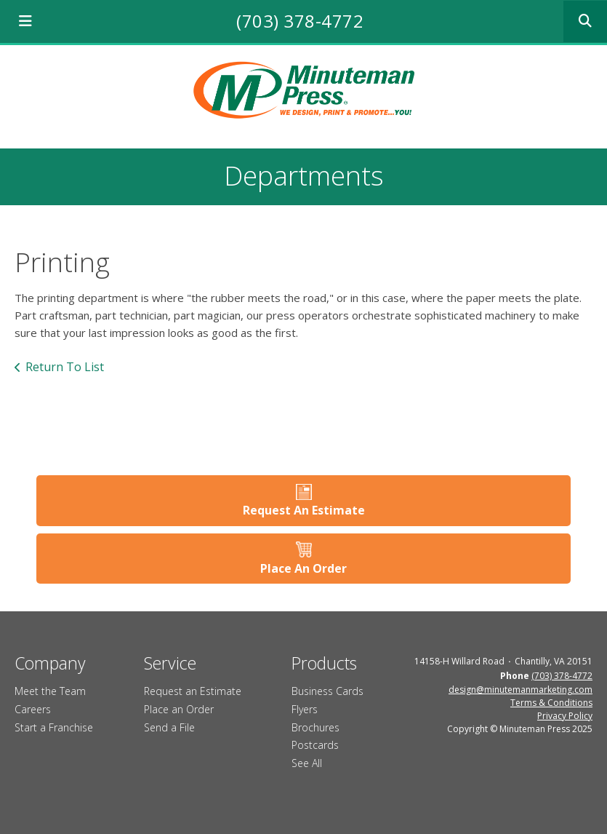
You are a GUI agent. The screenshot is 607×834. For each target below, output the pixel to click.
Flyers (305, 709)
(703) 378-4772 (299, 21)
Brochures (315, 727)
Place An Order (303, 568)
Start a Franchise (54, 727)
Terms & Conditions (551, 702)
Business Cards (327, 691)
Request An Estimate (304, 510)
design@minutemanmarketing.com (520, 689)
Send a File (169, 727)
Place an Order (179, 709)
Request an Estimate (192, 691)
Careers (33, 709)
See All (307, 763)
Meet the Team (50, 691)
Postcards (315, 745)
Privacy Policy (564, 716)
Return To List (64, 367)
